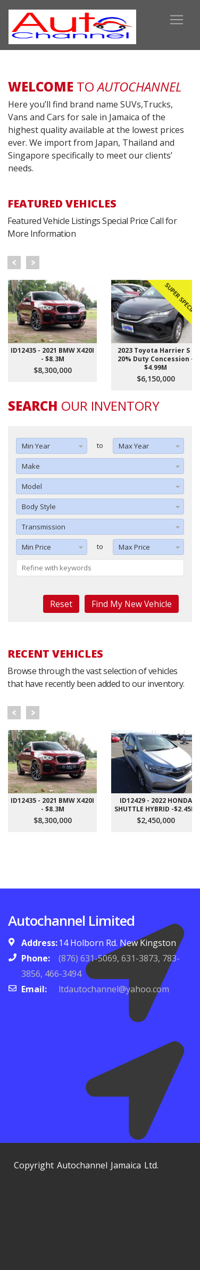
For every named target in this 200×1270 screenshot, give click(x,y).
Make (31, 466)
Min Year (36, 446)
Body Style (39, 506)
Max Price (134, 547)
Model (32, 486)
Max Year (134, 446)
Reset (61, 604)
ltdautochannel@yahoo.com (114, 989)
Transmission (43, 527)
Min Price (36, 547)
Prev (14, 262)
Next (32, 262)
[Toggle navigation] (176, 19)
